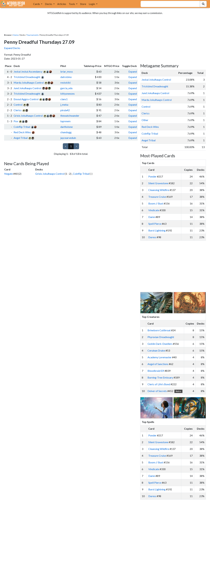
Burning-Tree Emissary (160, 377)
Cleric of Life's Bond (158, 384)
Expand (132, 71)
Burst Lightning (157, 230)
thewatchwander (69, 115)
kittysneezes (67, 93)
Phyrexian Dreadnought (160, 337)
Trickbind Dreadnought (27, 76)
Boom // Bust (155, 203)
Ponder (152, 176)
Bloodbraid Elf (155, 370)
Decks (49, 3)
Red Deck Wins (22, 132)
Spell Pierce (154, 223)
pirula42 (65, 110)
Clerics (17, 110)
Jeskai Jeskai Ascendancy (28, 71)
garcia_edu (66, 88)
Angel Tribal (21, 137)
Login (92, 3)
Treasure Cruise (157, 196)
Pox (16, 121)
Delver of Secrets (157, 390)
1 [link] (71, 146)
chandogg (66, 132)
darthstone (66, 126)
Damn (151, 216)
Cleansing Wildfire (158, 189)
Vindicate (153, 210)
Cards (36, 3)
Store (83, 3)
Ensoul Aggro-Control (26, 99)
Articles (61, 3)
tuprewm (65, 121)
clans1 (64, 99)
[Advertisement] (176, 266)
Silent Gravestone (158, 183)
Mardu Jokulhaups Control (29, 82)
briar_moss (66, 71)
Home (16, 35)
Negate (8, 173)
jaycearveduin (68, 137)
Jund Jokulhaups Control (27, 88)
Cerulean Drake (156, 350)
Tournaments (33, 35)
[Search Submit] (203, 4)
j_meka (64, 104)
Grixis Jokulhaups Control (28, 115)
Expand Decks (12, 48)
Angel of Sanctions (157, 364)
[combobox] (168, 4)
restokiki (65, 82)
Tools (72, 3)
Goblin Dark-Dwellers (159, 343)
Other (145, 120)
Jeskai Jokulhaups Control (156, 79)
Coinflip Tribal (22, 126)
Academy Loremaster (159, 357)
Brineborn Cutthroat (159, 330)
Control (18, 104)
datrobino (66, 76)
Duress (152, 237)
